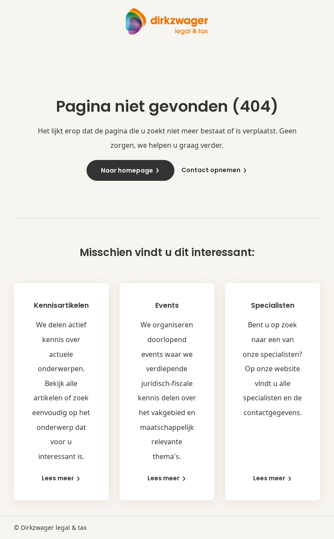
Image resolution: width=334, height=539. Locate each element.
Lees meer (61, 478)
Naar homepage (130, 170)
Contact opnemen (214, 170)
